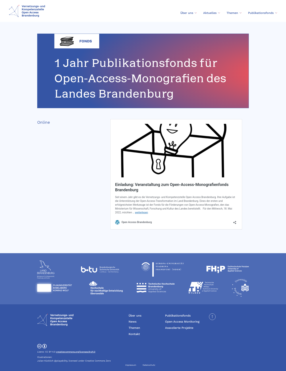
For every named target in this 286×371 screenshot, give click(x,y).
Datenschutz (149, 365)
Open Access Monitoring (182, 321)
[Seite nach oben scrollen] (212, 316)
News (132, 321)
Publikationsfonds (178, 315)
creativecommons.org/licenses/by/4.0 (75, 352)
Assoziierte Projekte (179, 328)
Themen (134, 328)
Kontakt (134, 334)
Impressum (130, 365)
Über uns (135, 315)
